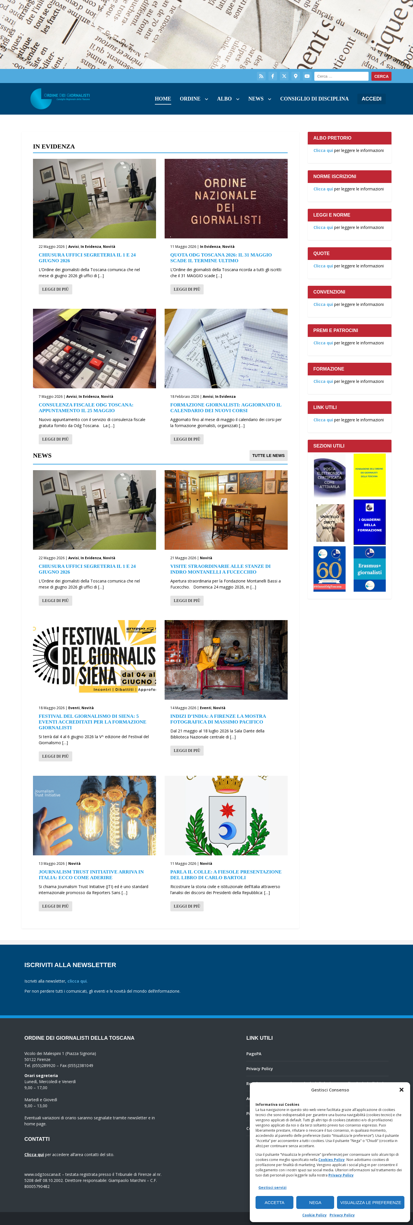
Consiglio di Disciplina (314, 99)
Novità (109, 246)
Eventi (74, 707)
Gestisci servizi (272, 1187)
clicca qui (77, 981)
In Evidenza (91, 246)
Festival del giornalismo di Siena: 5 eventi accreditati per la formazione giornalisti (92, 721)
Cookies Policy (331, 1159)
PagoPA (253, 1053)
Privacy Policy (341, 1175)
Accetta (275, 1202)
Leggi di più (55, 289)
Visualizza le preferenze (370, 1202)
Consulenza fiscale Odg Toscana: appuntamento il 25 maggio (86, 407)
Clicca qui (323, 150)
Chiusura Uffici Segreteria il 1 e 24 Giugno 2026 (87, 257)
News (256, 99)
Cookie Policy (314, 1215)
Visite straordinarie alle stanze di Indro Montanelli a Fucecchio (220, 569)
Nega (315, 1202)
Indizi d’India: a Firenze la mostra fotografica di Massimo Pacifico (218, 719)
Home (163, 99)
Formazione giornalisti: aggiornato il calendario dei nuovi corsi (225, 407)
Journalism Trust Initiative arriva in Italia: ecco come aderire (91, 874)
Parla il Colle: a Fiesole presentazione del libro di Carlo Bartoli (226, 874)
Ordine (190, 99)
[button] (401, 1090)
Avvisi (73, 246)
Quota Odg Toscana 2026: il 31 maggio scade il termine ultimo (221, 257)
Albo (224, 99)
